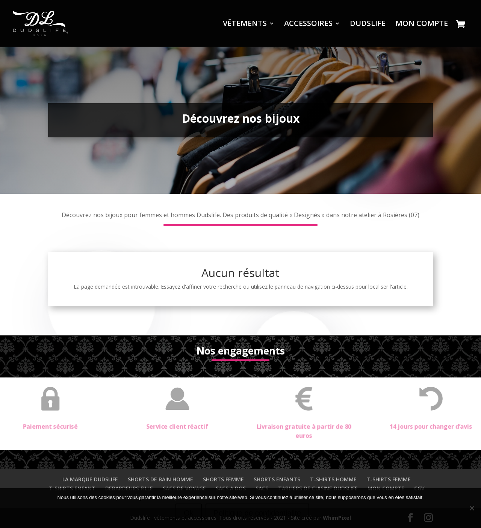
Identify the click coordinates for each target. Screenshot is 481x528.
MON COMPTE (421, 24)
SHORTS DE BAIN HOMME (160, 479)
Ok (189, 513)
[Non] (471, 508)
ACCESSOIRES (308, 24)
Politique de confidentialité (257, 513)
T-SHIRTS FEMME (388, 479)
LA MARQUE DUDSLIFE (90, 479)
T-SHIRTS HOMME (333, 479)
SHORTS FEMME (223, 479)
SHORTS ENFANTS (277, 479)
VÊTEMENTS (245, 24)
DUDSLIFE (368, 24)
